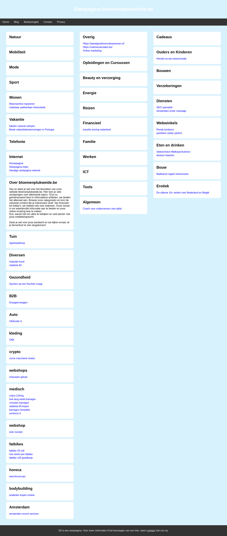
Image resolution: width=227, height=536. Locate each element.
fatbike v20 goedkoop (21, 457)
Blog (16, 22)
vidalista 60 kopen (19, 406)
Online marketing (92, 50)
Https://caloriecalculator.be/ (97, 47)
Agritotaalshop (17, 243)
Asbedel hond (16, 261)
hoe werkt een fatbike (21, 454)
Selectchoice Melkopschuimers (173, 151)
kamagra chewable (19, 410)
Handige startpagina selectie (24, 170)
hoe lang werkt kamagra (22, 399)
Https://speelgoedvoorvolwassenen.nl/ (103, 43)
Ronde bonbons (165, 129)
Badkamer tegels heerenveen (172, 174)
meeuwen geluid (18, 377)
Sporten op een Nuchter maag (25, 284)
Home (5, 22)
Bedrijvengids (31, 22)
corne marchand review (22, 358)
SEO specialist (164, 107)
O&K (11, 339)
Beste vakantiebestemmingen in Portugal (31, 129)
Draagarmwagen (18, 302)
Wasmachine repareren (22, 104)
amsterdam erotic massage (171, 111)
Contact (48, 22)
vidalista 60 (15, 265)
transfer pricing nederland (97, 129)
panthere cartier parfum (169, 133)
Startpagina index (18, 167)
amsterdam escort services (24, 513)
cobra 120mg (16, 395)
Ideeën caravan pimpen (22, 126)
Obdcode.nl (15, 321)
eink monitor (16, 432)
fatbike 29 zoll (16, 450)
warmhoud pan (17, 476)
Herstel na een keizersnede (171, 58)
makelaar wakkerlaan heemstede (27, 107)
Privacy (61, 22)
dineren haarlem (165, 155)
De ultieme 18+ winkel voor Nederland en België (182, 192)
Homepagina (16, 163)
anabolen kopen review (22, 495)
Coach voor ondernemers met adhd (102, 208)
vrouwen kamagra (19, 402)
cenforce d (15, 413)
